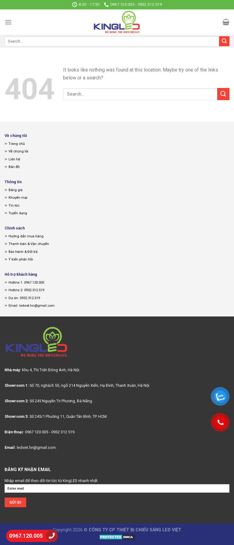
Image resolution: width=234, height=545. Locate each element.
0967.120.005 (26, 536)
